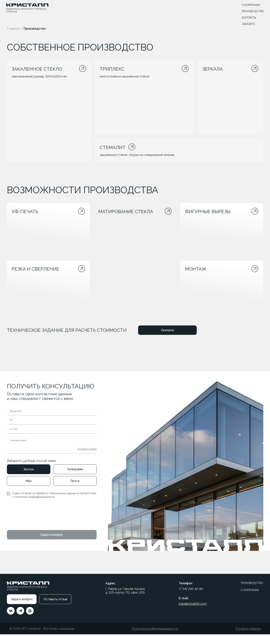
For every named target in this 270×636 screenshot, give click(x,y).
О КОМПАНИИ (250, 5)
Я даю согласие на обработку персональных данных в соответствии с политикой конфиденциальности (54, 496)
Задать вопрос (51, 536)
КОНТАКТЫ (248, 18)
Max (29, 482)
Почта (74, 482)
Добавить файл (87, 450)
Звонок (28, 471)
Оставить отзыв (55, 601)
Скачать (167, 332)
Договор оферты (247, 630)
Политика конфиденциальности (155, 630)
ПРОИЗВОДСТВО (252, 11)
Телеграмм (75, 471)
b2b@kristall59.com (193, 605)
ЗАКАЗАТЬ (247, 24)
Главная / (15, 28)
